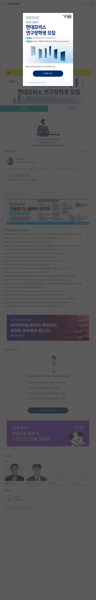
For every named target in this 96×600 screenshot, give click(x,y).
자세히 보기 (48, 73)
